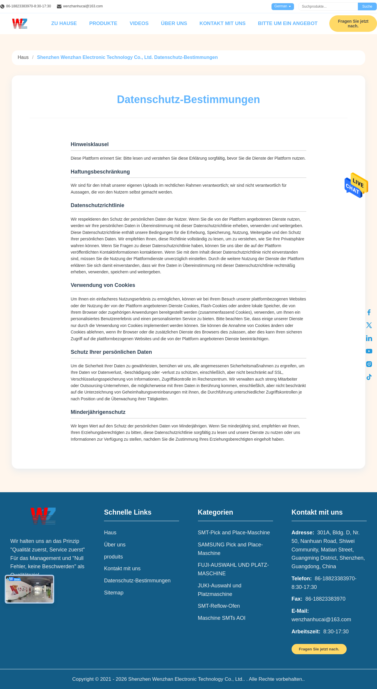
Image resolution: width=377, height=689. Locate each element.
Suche (367, 6)
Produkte (103, 23)
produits (113, 557)
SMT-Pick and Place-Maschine (234, 533)
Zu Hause (64, 23)
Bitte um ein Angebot (288, 23)
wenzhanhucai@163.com (83, 6)
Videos (139, 23)
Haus (23, 57)
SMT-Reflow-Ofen (219, 606)
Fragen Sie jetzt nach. (353, 23)
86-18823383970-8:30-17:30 (28, 6)
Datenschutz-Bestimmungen (137, 581)
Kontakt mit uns (222, 23)
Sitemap (113, 593)
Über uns (174, 23)
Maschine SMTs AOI (222, 618)
